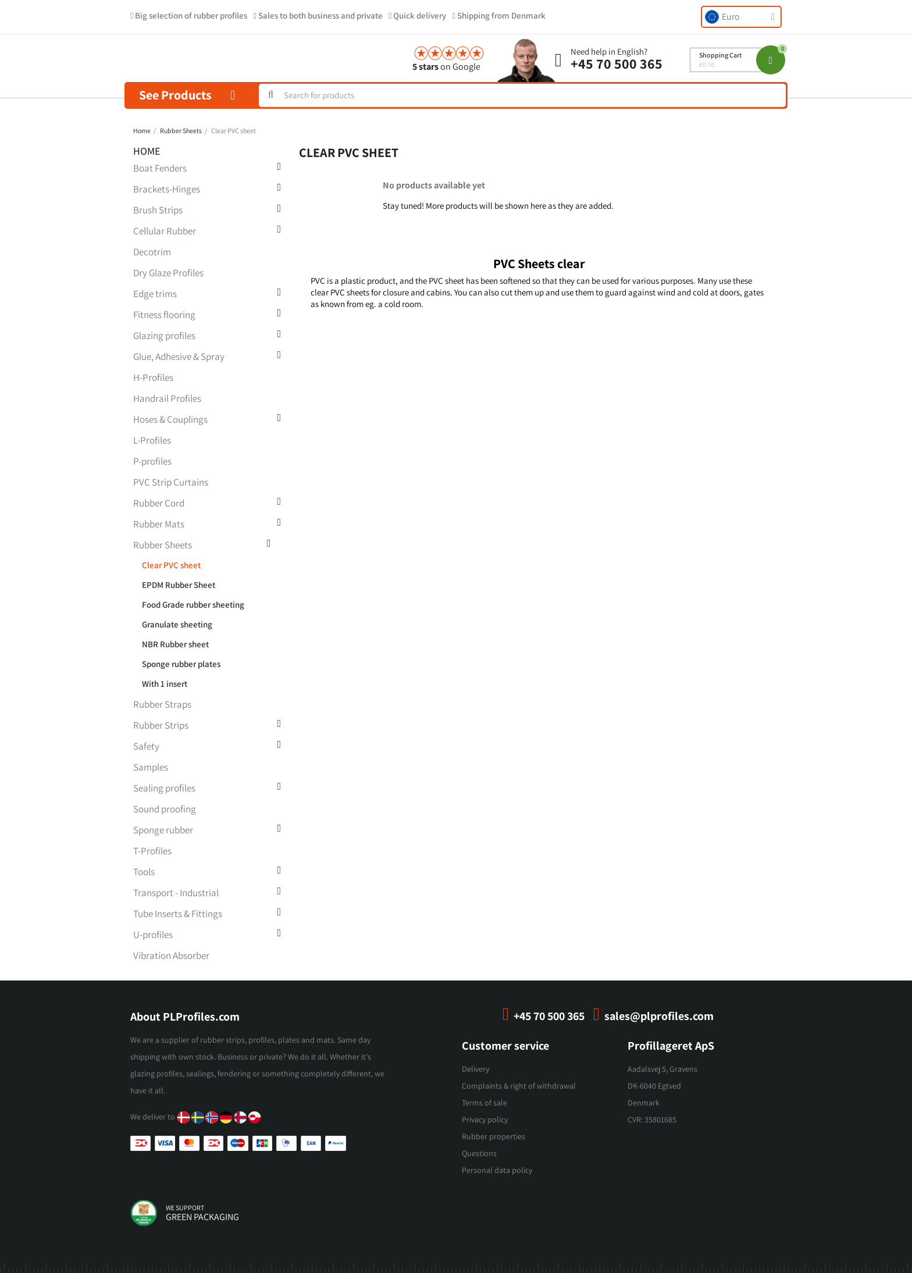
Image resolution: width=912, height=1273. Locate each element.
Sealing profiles (164, 788)
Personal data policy (497, 1170)
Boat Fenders (160, 168)
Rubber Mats (158, 524)
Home (147, 151)
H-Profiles (153, 377)
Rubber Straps (162, 704)
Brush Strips (158, 210)
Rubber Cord (158, 503)
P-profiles (152, 461)
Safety (146, 746)
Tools (144, 871)
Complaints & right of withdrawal (519, 1086)
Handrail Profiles (167, 398)
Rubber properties (493, 1136)
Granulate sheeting (177, 624)
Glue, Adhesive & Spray (179, 356)
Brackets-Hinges (166, 189)
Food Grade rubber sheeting (193, 604)
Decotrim (152, 251)
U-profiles (153, 934)
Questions (479, 1153)
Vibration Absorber (171, 955)
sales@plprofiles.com (659, 1016)
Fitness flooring (164, 314)
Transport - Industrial (176, 892)
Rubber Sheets (162, 545)
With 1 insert (164, 683)
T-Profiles (152, 850)
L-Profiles (152, 440)
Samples (150, 767)
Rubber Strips (160, 725)
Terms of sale (484, 1102)
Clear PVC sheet (171, 564)
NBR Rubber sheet (175, 644)
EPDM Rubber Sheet (178, 584)
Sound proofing (164, 809)
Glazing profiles (164, 335)
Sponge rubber (163, 829)
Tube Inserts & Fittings (177, 913)
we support (185, 1207)
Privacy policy (485, 1119)
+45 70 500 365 (616, 63)
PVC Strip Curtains (170, 482)
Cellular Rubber (164, 230)
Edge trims (155, 293)
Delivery (475, 1069)
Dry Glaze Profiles (168, 272)
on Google (446, 66)
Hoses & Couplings (170, 419)
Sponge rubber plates (181, 663)
